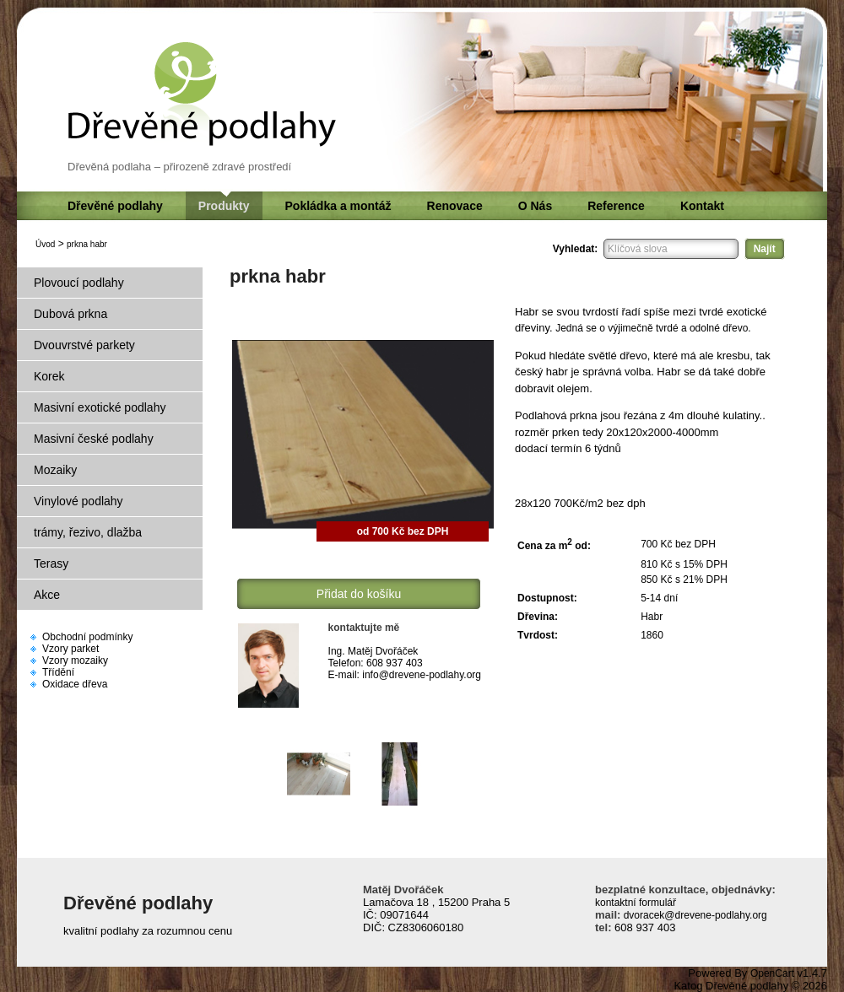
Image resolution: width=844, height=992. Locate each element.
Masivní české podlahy (94, 438)
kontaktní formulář (635, 902)
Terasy (51, 563)
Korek (49, 376)
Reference (616, 206)
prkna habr (87, 244)
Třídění (58, 672)
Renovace (455, 206)
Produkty (224, 206)
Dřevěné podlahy (115, 206)
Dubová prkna (70, 314)
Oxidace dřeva (74, 684)
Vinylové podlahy (78, 501)
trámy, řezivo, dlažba (88, 532)
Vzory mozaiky (75, 660)
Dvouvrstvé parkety (84, 345)
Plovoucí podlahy (79, 282)
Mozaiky (55, 470)
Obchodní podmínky (87, 637)
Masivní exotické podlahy (99, 407)
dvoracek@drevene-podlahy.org (693, 915)
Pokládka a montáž (338, 206)
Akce (47, 594)
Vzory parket (70, 649)
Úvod (45, 244)
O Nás (535, 206)
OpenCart (772, 973)
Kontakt (702, 206)
